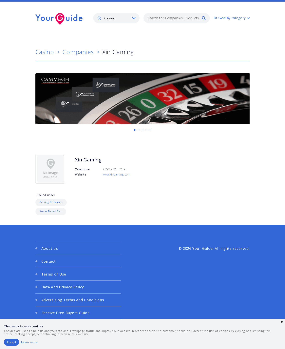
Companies (78, 52)
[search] (204, 18)
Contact (48, 261)
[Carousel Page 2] (139, 130)
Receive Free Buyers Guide (65, 312)
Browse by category (230, 18)
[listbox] (116, 18)
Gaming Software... (51, 202)
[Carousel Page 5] (150, 130)
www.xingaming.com (117, 174)
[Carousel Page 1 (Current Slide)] (135, 130)
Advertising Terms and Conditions (72, 300)
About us (49, 248)
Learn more (29, 342)
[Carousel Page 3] (142, 130)
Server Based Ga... (50, 211)
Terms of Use (53, 274)
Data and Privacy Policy (62, 287)
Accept (11, 342)
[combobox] (176, 18)
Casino (44, 52)
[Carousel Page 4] (146, 130)
